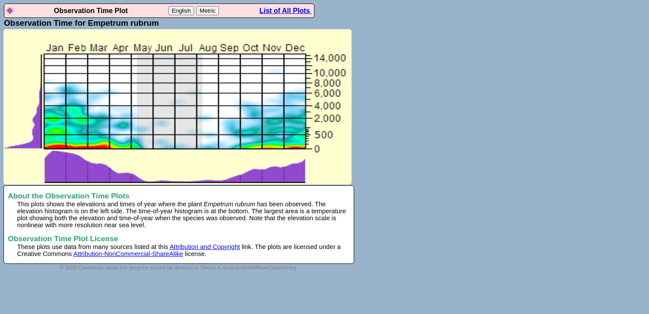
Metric (207, 10)
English (181, 10)
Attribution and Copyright (205, 246)
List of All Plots (286, 10)
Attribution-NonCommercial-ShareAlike (128, 253)
